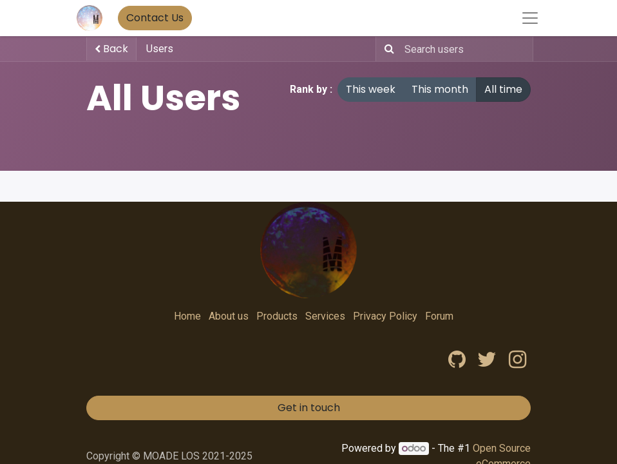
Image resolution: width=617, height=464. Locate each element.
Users (159, 49)
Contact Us (155, 17)
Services (325, 316)
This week (370, 89)
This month (440, 89)
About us (229, 316)
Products (277, 316)
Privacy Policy (385, 316)
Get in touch (309, 407)
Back (111, 48)
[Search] (386, 49)
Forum (439, 316)
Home (187, 316)
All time (503, 89)
